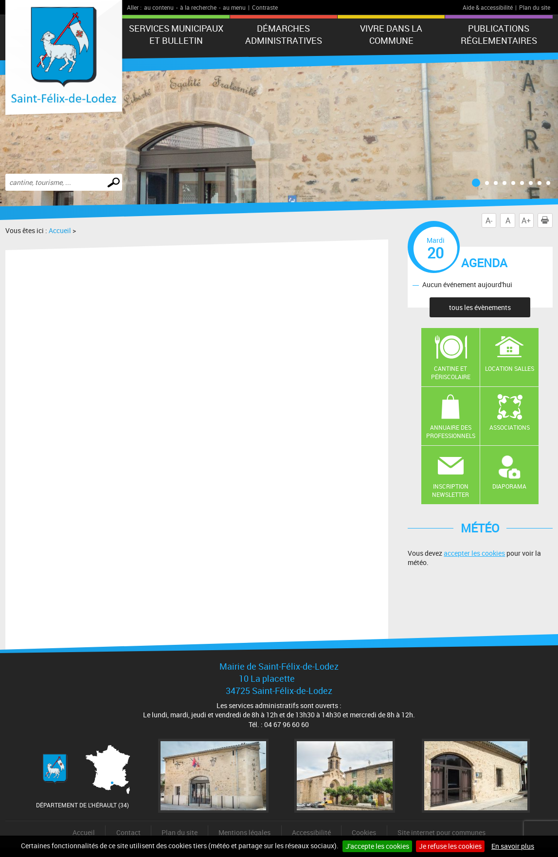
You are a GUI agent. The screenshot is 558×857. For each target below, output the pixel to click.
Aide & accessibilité (488, 7)
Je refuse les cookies (450, 846)
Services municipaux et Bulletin (176, 34)
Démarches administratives (283, 34)
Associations (509, 427)
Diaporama (509, 486)
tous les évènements (480, 307)
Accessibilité (311, 832)
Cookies (364, 832)
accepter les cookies (474, 553)
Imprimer (547, 220)
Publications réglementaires (499, 34)
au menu (234, 7)
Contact (128, 832)
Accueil (60, 230)
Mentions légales (244, 832)
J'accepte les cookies (377, 846)
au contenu (159, 7)
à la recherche (198, 7)
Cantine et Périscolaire (450, 373)
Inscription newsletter (450, 490)
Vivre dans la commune (391, 34)
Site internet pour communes (441, 832)
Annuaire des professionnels (450, 431)
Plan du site (534, 7)
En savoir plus (512, 846)
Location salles (509, 368)
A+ (526, 220)
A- (489, 220)
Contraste (265, 7)
